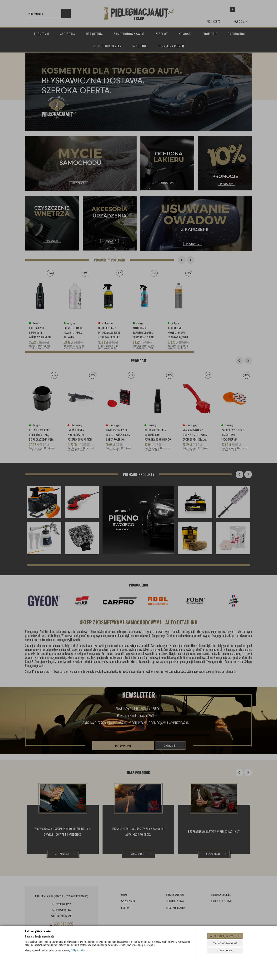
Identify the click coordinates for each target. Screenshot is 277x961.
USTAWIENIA (225, 950)
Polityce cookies (78, 950)
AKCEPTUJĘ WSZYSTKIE (225, 936)
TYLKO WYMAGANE (225, 943)
